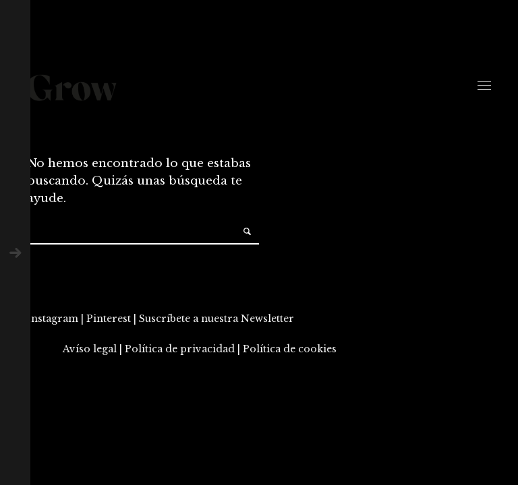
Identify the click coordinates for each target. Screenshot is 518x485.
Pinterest (108, 319)
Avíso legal (90, 349)
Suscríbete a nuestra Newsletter (216, 319)
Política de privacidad (180, 349)
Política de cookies (290, 349)
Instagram (52, 319)
